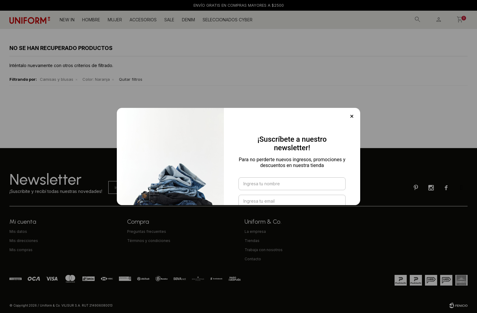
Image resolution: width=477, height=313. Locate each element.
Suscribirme (292, 203)
